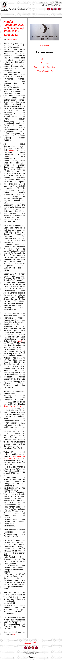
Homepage (44, 45)
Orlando (12, 150)
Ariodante (21, 341)
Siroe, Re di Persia (13, 406)
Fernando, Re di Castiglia (14, 457)
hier (14, 634)
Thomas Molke (12, 39)
